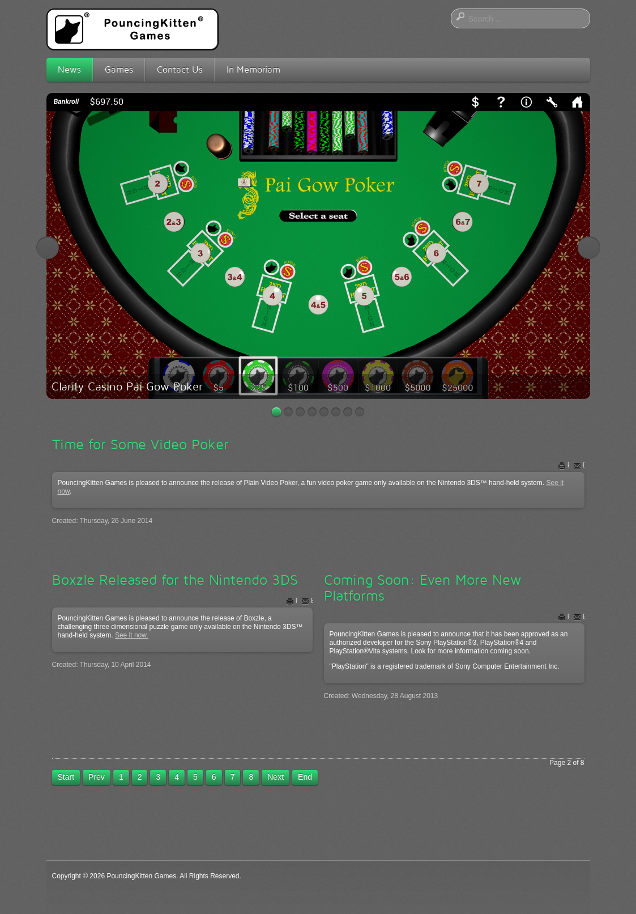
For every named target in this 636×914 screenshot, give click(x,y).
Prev (96, 776)
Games (119, 69)
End (305, 776)
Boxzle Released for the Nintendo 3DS (175, 580)
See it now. (131, 635)
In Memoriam (253, 69)
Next (589, 247)
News (69, 69)
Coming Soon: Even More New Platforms (423, 587)
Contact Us (180, 69)
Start (66, 776)
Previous (47, 247)
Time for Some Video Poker (140, 444)
